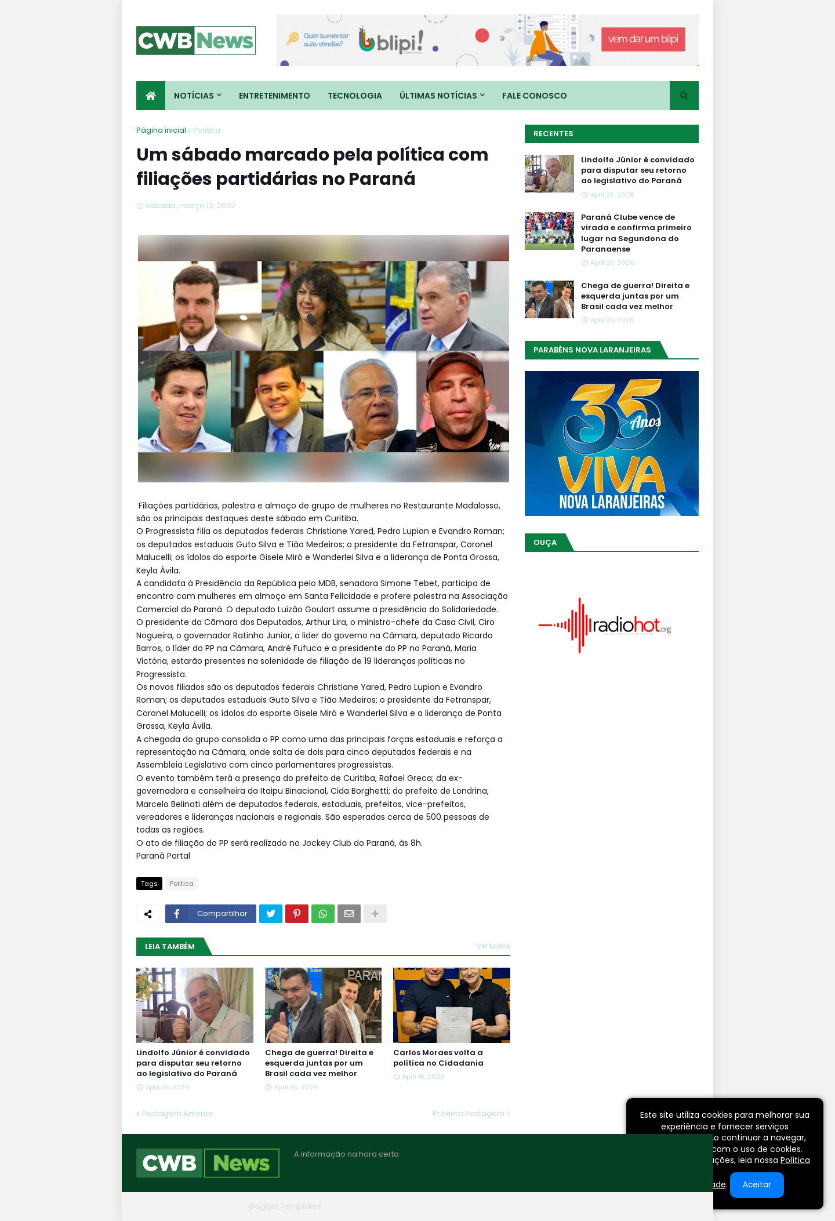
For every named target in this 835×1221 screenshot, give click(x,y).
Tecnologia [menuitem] (355, 95)
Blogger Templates (285, 1206)
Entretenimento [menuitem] (274, 95)
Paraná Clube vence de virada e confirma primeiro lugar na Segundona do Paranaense (636, 233)
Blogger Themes (212, 1206)
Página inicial (161, 130)
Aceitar (757, 1184)
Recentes (553, 133)
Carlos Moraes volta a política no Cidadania (438, 1058)
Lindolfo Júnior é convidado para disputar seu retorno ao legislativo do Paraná (193, 1063)
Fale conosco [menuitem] (534, 95)
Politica (206, 130)
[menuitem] (150, 95)
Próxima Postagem (468, 1113)
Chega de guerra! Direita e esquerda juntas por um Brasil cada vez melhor (319, 1063)
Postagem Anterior (177, 1113)
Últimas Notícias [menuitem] (438, 95)
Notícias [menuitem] (194, 95)
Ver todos (493, 946)
